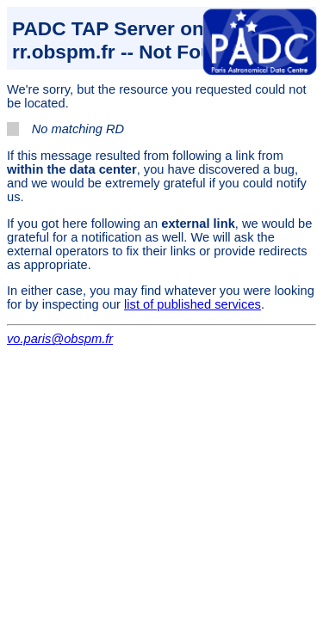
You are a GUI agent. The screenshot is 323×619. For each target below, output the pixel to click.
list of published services (192, 304)
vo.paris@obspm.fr (60, 339)
